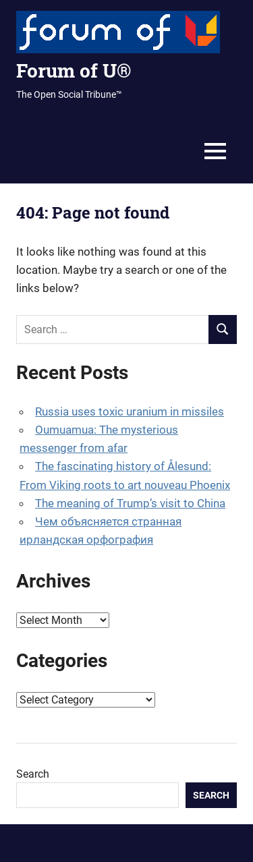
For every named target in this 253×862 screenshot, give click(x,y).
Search (32, 774)
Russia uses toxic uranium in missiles (129, 411)
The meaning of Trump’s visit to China (130, 503)
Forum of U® (73, 70)
